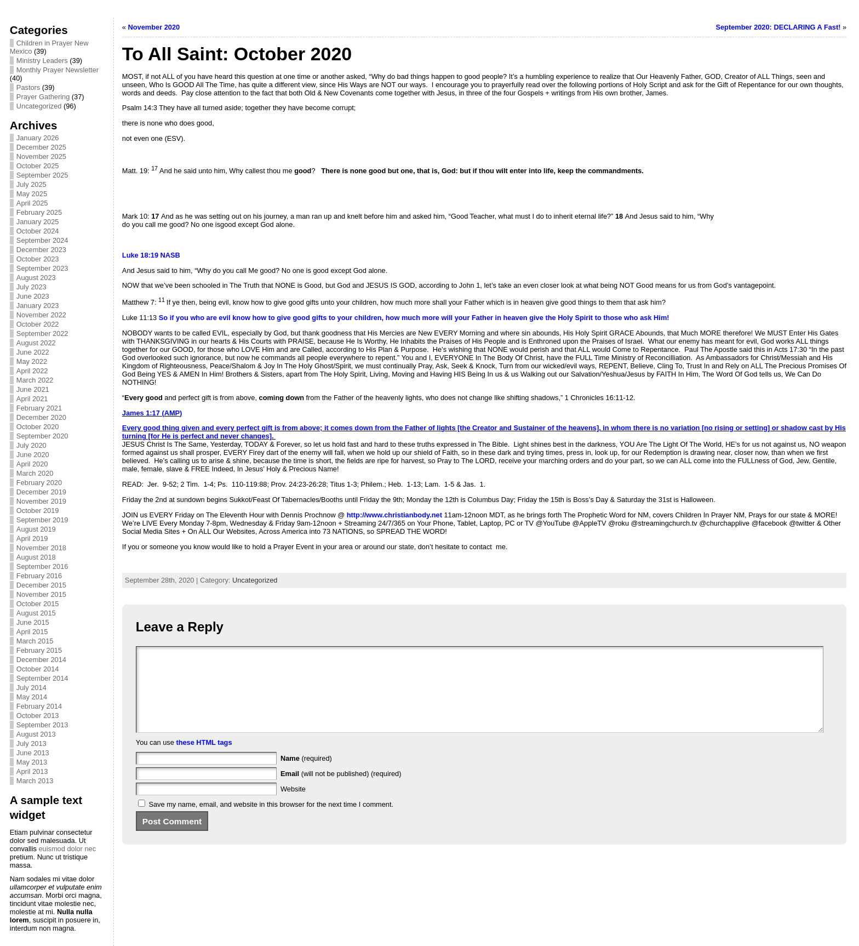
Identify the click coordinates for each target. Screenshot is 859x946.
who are (203, 318)
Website (293, 805)
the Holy (558, 318)
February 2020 (39, 482)
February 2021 (39, 408)
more (430, 318)
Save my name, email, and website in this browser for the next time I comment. (270, 821)
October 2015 (37, 604)
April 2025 (32, 203)
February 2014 (39, 706)
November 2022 (41, 315)
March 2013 (35, 781)
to (332, 318)
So (162, 318)
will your (455, 318)
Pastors (28, 87)
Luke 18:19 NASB (151, 255)
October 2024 (37, 231)
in (498, 318)
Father (482, 318)
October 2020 (37, 427)
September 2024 (42, 240)
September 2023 (42, 268)
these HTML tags (204, 759)
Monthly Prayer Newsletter (57, 70)
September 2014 (42, 678)
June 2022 (32, 352)
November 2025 (41, 156)
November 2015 (41, 594)
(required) (306, 775)
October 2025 (37, 166)
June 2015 (32, 622)
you (182, 318)
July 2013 (31, 743)
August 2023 (36, 277)
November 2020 (154, 27)
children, (368, 318)
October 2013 (37, 715)
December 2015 (41, 585)
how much (403, 318)
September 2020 (42, 436)
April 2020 (32, 464)
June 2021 (32, 389)
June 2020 (32, 455)
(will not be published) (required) (341, 790)
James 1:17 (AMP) (152, 413)
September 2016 (42, 566)
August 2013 (36, 734)
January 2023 (37, 305)
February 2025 (39, 212)
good (301, 318)
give (536, 318)
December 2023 (41, 250)
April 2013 (32, 771)
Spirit (584, 318)
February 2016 (39, 576)
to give (279, 318)
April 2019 (32, 538)
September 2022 (42, 333)
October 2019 (37, 510)
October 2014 (37, 669)
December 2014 (41, 660)
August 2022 (36, 343)
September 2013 (42, 725)
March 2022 (35, 380)
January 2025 (37, 222)
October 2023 (37, 259)
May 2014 (31, 697)
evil (224, 318)
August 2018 (36, 557)
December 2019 (41, 492)
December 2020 (41, 417)
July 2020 (31, 445)
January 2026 (37, 138)
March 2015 (35, 641)
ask (645, 318)
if (172, 318)
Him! (661, 318)
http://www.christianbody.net (394, 515)
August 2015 (36, 613)
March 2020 (35, 473)
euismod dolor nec (67, 849)
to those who (616, 318)
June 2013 (32, 753)
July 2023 (31, 287)
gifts (319, 318)
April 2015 (32, 632)
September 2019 (42, 520)
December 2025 (41, 147)
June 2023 (32, 296)
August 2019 (36, 529)
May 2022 (31, 361)
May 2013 (31, 762)
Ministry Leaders (42, 60)
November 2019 (41, 501)
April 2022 (32, 371)
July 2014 (31, 687)
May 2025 (31, 194)
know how (249, 318)
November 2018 (41, 548)
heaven (515, 318)
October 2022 (37, 324)
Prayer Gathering (43, 97)
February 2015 (39, 650)
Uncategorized (39, 106)
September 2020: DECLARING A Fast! (777, 27)
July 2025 (31, 184)
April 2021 (32, 399)
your (345, 318)
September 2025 (42, 175)
